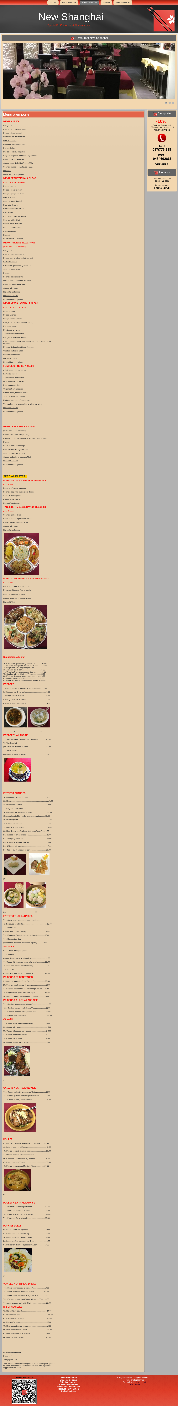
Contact (106, 2)
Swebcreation (142, 1382)
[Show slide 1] (166, 103)
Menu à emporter (89, 2)
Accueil (53, 2)
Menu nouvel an (123, 2)
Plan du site (135, 1384)
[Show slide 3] (173, 103)
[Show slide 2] (170, 103)
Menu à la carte (69, 2)
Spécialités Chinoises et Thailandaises (68, 25)
